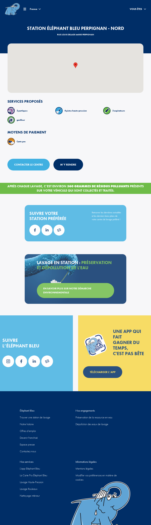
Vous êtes (138, 9)
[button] (75, 65)
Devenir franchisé (29, 437)
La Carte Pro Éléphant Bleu (33, 475)
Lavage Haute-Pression (31, 482)
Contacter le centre (28, 164)
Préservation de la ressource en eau (94, 417)
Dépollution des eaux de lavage (92, 424)
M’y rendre (68, 164)
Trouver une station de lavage (35, 417)
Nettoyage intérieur (30, 495)
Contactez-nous (28, 451)
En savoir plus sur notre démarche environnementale (69, 288)
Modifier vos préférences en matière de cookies (96, 477)
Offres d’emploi (28, 431)
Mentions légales (84, 468)
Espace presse (27, 444)
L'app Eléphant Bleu (30, 468)
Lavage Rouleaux (28, 489)
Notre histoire (27, 424)
